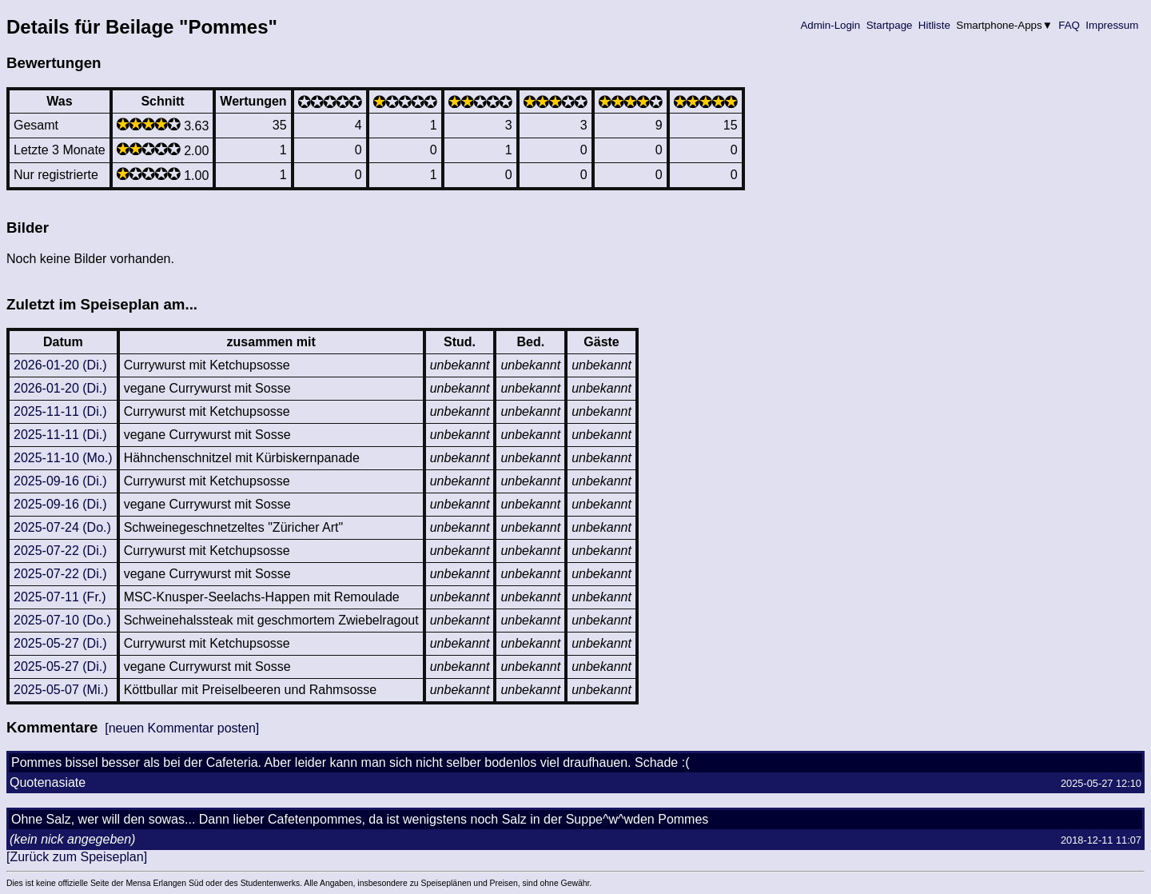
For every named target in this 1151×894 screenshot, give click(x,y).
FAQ (1069, 25)
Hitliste (934, 25)
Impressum (1112, 25)
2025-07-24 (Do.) (62, 527)
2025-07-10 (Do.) (62, 620)
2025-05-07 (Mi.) (61, 689)
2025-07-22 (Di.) (60, 550)
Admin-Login (830, 25)
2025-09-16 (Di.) (60, 481)
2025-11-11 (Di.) (60, 411)
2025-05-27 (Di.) (60, 643)
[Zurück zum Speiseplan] (76, 857)
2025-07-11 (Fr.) (60, 597)
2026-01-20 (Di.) (60, 365)
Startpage (889, 25)
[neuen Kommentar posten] (182, 728)
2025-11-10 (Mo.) (63, 458)
